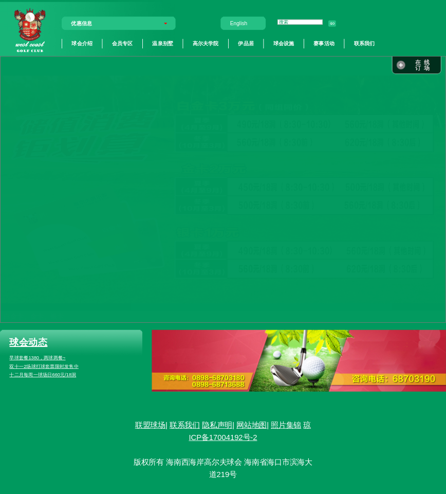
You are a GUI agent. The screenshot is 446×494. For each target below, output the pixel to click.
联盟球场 (150, 425)
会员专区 (122, 43)
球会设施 (283, 43)
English (238, 23)
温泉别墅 (162, 43)
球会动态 (28, 342)
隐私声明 (217, 425)
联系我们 (364, 43)
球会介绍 (81, 43)
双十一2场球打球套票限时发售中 (43, 366)
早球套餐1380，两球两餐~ (37, 357)
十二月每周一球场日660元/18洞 (42, 374)
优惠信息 (81, 23)
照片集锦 (286, 425)
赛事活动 (324, 43)
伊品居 (245, 43)
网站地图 (251, 425)
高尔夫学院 (206, 43)
